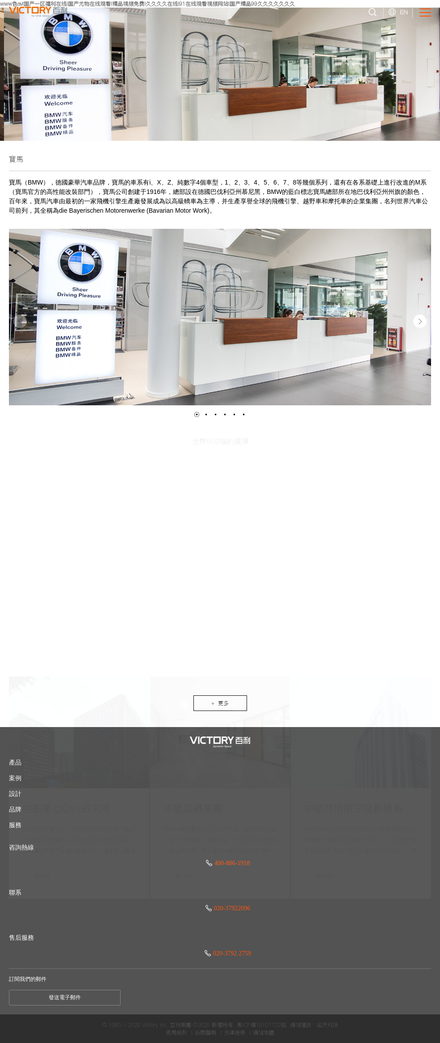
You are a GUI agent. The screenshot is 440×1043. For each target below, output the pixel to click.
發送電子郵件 (65, 997)
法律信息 (234, 1032)
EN (404, 12)
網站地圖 (263, 1032)
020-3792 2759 (228, 953)
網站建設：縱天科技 (314, 1025)
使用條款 (176, 1032)
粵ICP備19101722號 (261, 1025)
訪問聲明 (205, 1032)
